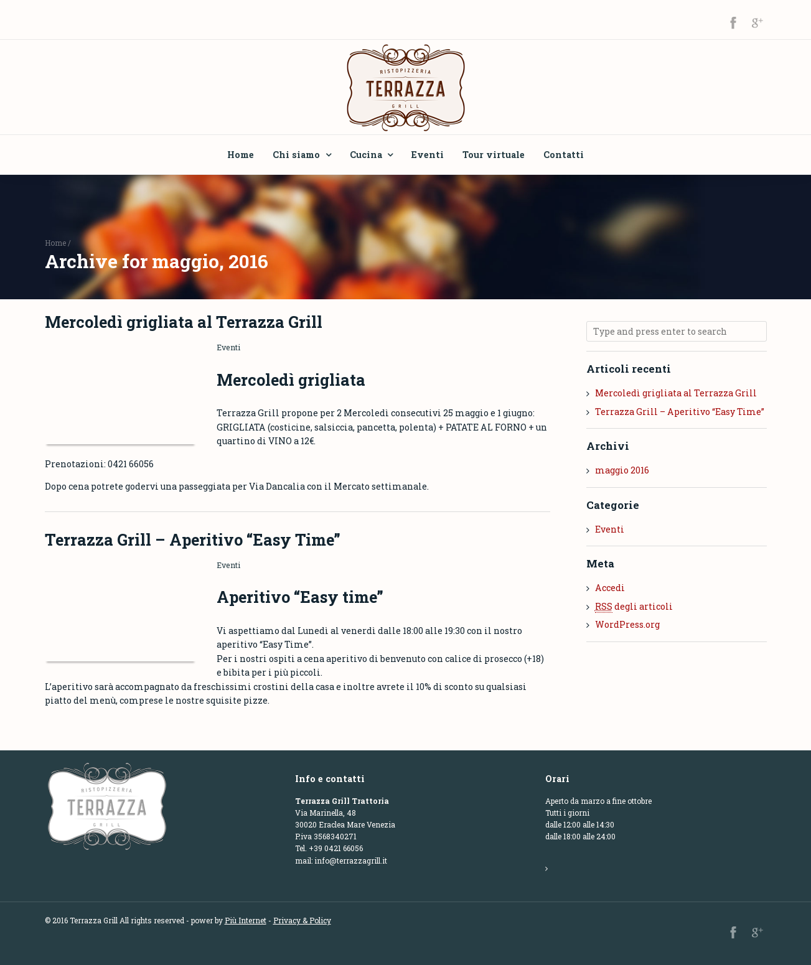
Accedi (610, 588)
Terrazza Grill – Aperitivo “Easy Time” (192, 539)
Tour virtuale (493, 155)
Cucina (366, 155)
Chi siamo (296, 155)
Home (240, 155)
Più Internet (245, 920)
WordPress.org (627, 624)
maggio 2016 (622, 470)
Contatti (563, 155)
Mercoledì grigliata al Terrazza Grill (183, 322)
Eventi (427, 155)
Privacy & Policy (302, 920)
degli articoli (634, 606)
